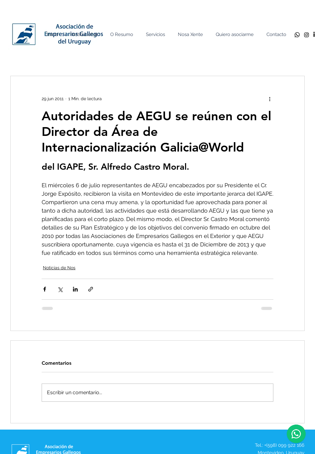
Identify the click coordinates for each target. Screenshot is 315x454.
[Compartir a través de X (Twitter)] (60, 289)
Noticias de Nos (59, 267)
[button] (85, 34)
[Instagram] (306, 35)
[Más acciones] (269, 98)
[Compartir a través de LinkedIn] (75, 289)
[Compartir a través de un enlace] (91, 289)
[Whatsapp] (297, 35)
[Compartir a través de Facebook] (45, 289)
